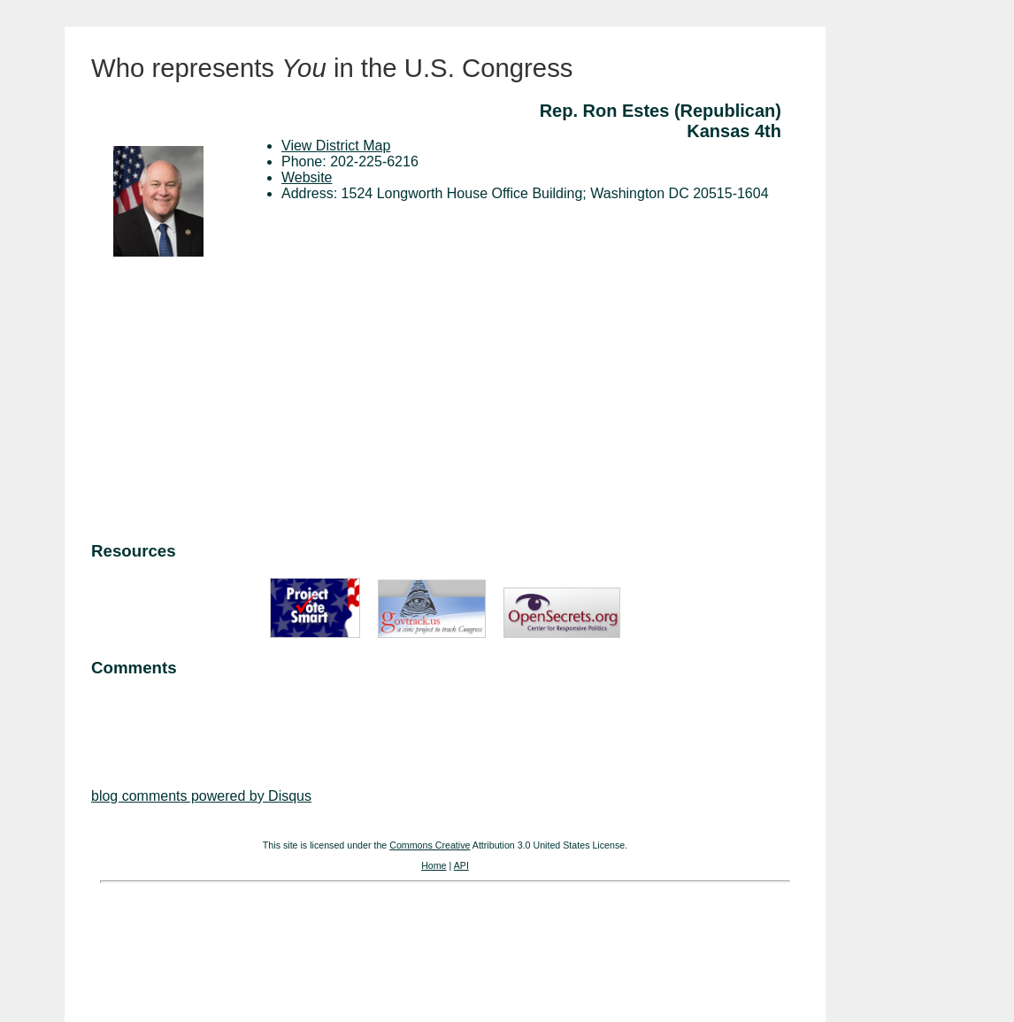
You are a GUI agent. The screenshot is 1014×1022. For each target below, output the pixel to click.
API (461, 865)
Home (433, 865)
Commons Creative (429, 845)
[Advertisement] (445, 402)
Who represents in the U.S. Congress (332, 67)
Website (307, 177)
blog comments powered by (201, 795)
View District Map (335, 145)
